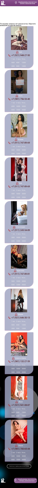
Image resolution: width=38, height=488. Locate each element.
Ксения (19, 139)
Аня (19, 52)
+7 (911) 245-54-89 (19, 230)
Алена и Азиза (19, 358)
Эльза (19, 445)
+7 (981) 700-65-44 (19, 449)
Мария (19, 314)
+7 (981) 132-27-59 (19, 361)
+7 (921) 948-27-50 (19, 55)
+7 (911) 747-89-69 (19, 142)
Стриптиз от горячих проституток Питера (19, 466)
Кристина (19, 271)
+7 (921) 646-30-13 (19, 317)
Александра (19, 227)
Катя (19, 96)
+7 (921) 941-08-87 (19, 405)
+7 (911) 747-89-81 (19, 274)
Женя (19, 402)
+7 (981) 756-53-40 (19, 99)
